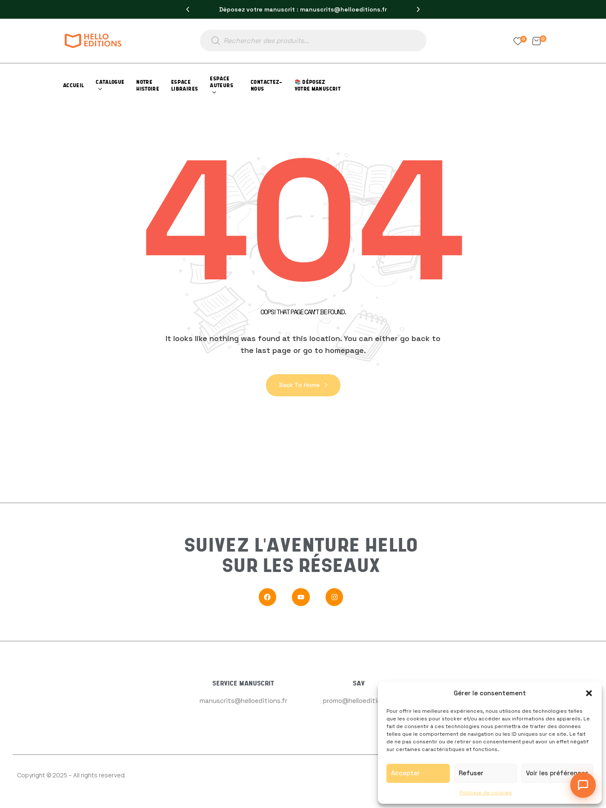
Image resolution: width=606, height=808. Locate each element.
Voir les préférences (557, 773)
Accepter (405, 773)
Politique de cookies (486, 792)
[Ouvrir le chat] (583, 785)
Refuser (471, 773)
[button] (589, 693)
